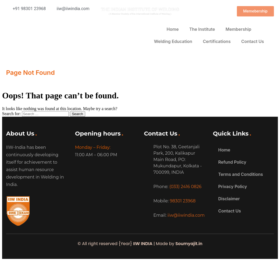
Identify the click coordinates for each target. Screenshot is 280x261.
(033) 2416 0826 (185, 186)
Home (173, 29)
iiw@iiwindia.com (186, 215)
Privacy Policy (232, 186)
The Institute (202, 29)
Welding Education (173, 41)
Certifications (217, 41)
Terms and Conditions (240, 174)
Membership (238, 29)
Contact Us (252, 41)
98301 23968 (183, 200)
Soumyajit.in (188, 244)
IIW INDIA (142, 244)
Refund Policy (232, 162)
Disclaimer (229, 198)
